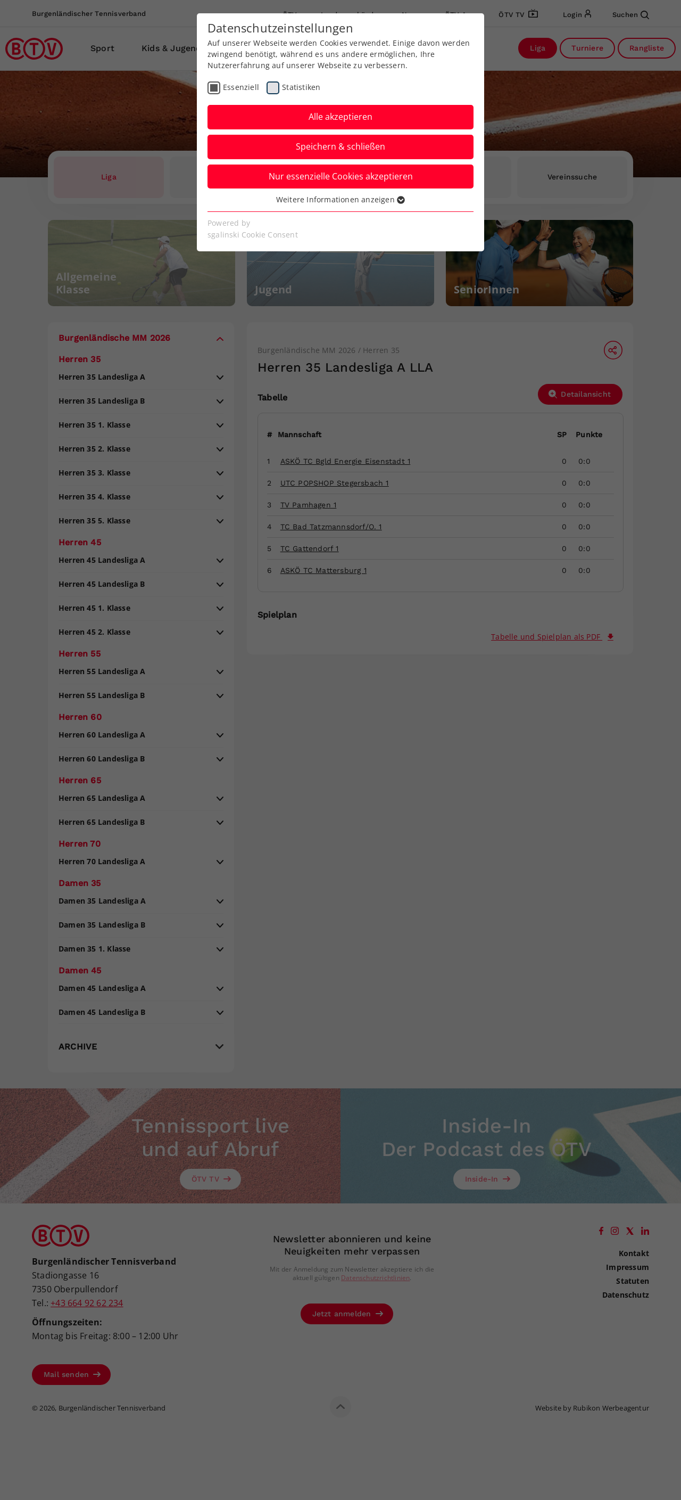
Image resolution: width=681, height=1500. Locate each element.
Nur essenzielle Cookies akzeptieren (341, 176)
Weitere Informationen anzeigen (340, 199)
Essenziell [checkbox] (241, 87)
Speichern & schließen (340, 146)
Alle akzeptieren (340, 116)
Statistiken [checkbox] (301, 87)
